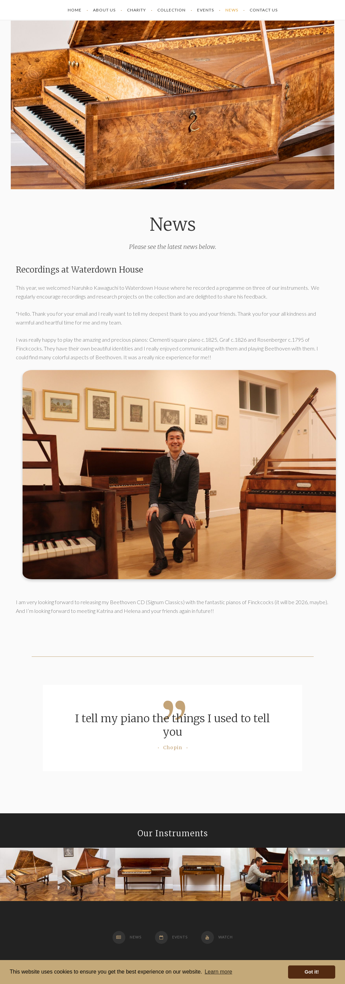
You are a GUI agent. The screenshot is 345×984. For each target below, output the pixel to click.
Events (171, 937)
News (127, 937)
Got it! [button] (312, 972)
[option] (29, 874)
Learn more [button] (218, 972)
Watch (217, 937)
